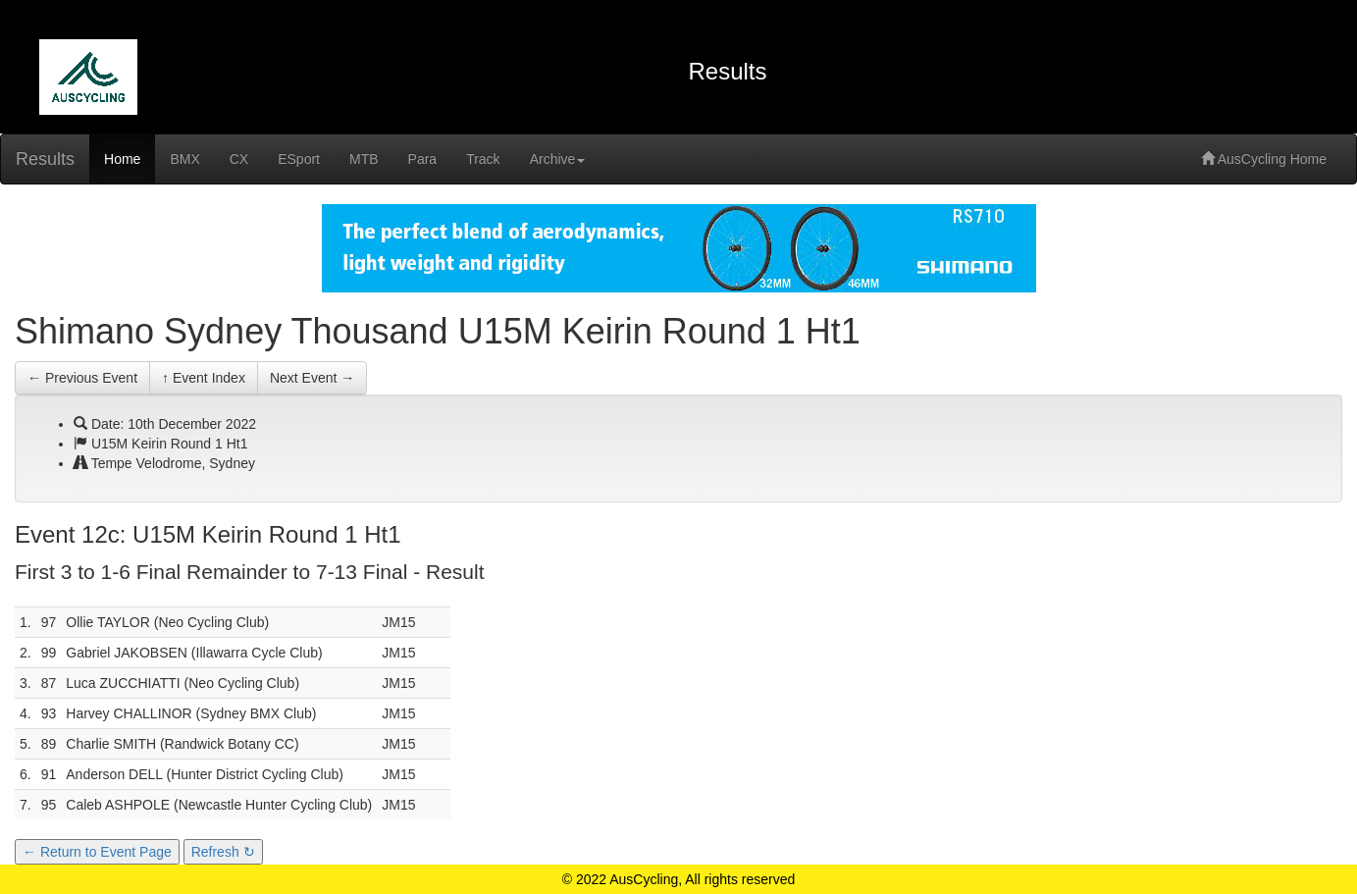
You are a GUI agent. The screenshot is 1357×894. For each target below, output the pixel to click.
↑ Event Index (203, 378)
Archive (558, 159)
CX (239, 159)
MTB (364, 159)
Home (122, 159)
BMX (184, 159)
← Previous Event (82, 378)
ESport (299, 159)
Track (482, 159)
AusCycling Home (1264, 159)
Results (45, 159)
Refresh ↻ (223, 852)
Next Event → (312, 378)
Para (423, 159)
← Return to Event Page (97, 852)
